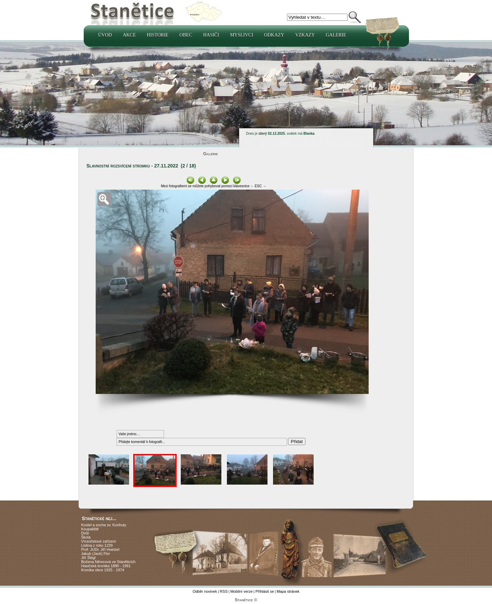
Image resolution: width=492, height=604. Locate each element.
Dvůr (85, 533)
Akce (129, 35)
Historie (158, 35)
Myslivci (241, 35)
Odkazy (274, 35)
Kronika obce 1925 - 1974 (102, 570)
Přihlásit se (265, 591)
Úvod (105, 35)
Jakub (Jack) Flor (95, 553)
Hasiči (211, 35)
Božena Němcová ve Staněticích (108, 562)
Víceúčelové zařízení (98, 541)
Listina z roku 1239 (97, 545)
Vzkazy (305, 35)
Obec (185, 35)
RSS (224, 591)
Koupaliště (90, 529)
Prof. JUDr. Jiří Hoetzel (100, 549)
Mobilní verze (241, 591)
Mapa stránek (288, 591)
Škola (86, 537)
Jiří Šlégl (88, 558)
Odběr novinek (205, 591)
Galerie (336, 35)
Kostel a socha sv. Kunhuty (103, 525)
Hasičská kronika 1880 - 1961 (106, 566)
